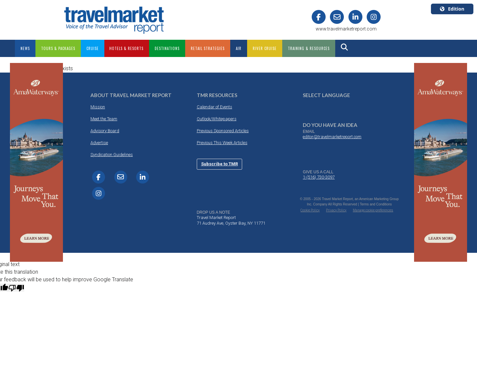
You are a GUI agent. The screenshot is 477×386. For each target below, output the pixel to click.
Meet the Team (103, 118)
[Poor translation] (16, 288)
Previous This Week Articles (222, 142)
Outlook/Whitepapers (217, 118)
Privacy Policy (336, 210)
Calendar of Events (214, 106)
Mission (97, 106)
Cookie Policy (310, 210)
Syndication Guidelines (111, 154)
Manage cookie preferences (373, 210)
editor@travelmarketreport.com (332, 136)
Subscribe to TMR (219, 163)
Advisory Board (104, 130)
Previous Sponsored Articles (223, 130)
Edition (452, 9)
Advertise (99, 142)
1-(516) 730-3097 (319, 177)
